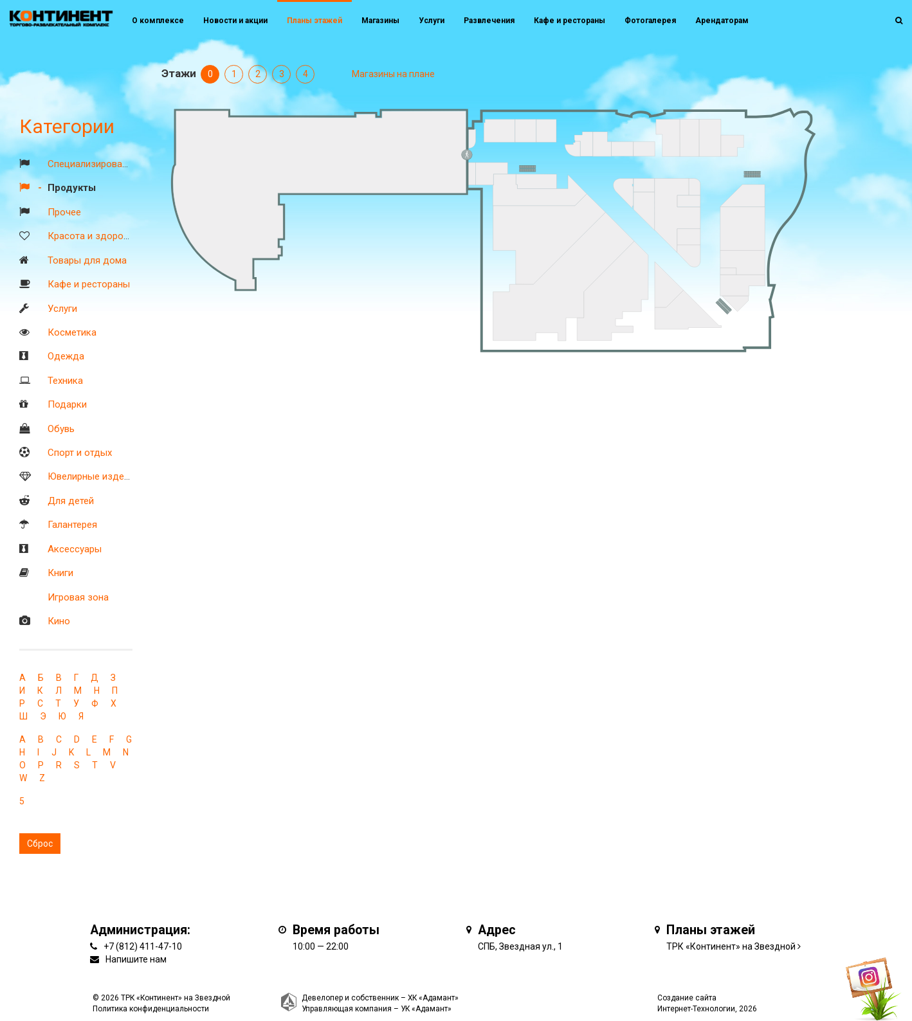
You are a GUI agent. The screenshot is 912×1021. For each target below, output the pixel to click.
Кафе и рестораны (89, 284)
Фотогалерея (650, 20)
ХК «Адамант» (433, 997)
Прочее (64, 212)
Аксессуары (75, 549)
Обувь (61, 429)
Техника (65, 380)
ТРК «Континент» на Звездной (731, 946)
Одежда (66, 356)
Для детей (71, 501)
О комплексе (158, 20)
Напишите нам (136, 959)
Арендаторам (722, 20)
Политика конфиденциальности (151, 1008)
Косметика (72, 332)
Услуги (62, 308)
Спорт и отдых (80, 452)
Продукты (72, 188)
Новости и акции (235, 20)
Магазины (380, 20)
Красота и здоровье (93, 236)
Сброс (40, 843)
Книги (60, 573)
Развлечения (489, 20)
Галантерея (72, 524)
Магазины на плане (393, 74)
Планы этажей (314, 20)
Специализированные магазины (119, 164)
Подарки (67, 404)
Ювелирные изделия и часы (110, 476)
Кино (59, 621)
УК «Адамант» (426, 1008)
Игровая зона (78, 597)
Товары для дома (87, 260)
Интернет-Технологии (696, 1008)
